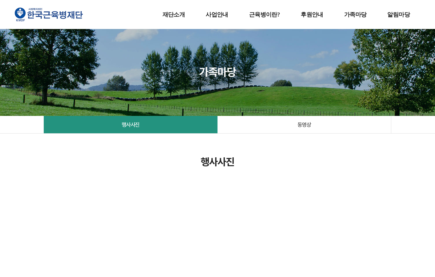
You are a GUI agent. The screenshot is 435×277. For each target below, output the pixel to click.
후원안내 (312, 14)
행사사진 (131, 124)
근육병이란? (264, 14)
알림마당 (398, 14)
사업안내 (217, 14)
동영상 (304, 124)
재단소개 (173, 14)
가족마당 (355, 14)
